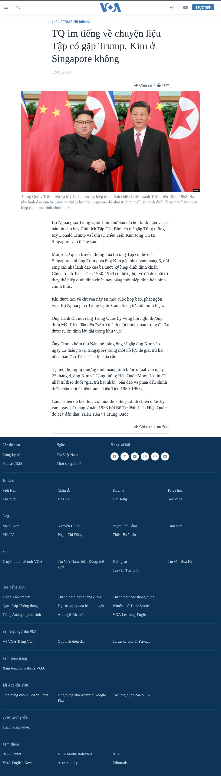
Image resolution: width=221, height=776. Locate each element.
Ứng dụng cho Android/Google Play (82, 698)
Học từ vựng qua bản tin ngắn (81, 605)
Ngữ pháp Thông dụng (20, 605)
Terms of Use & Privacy (131, 641)
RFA (116, 754)
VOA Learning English (130, 614)
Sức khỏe (175, 499)
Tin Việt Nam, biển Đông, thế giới (81, 564)
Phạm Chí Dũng (70, 534)
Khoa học (175, 490)
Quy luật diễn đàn (71, 641)
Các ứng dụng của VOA (131, 695)
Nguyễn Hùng (68, 526)
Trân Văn (175, 526)
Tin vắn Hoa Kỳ (180, 561)
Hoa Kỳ (64, 499)
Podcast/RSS (12, 463)
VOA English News (18, 762)
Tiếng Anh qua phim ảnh (22, 614)
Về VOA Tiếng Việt (18, 641)
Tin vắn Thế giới (126, 570)
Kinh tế (118, 490)
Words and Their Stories (131, 605)
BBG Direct (12, 754)
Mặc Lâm (10, 534)
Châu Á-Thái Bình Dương (71, 21)
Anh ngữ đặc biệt (71, 614)
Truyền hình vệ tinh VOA (22, 561)
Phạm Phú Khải (125, 526)
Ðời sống (120, 499)
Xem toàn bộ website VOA (24, 668)
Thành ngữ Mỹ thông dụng (133, 597)
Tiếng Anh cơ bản (16, 597)
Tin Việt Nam (67, 454)
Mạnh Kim (11, 526)
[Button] (143, 85)
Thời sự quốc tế (69, 463)
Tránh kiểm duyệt (16, 727)
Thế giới (9, 499)
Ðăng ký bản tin (15, 454)
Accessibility (68, 762)
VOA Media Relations (75, 754)
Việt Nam (10, 490)
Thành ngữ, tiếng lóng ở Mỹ (80, 597)
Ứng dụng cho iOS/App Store (26, 695)
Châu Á (64, 490)
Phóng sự (120, 561)
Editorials (120, 762)
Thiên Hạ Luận (124, 534)
